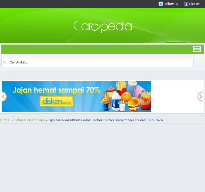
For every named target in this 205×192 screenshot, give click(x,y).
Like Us (194, 4)
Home (5, 120)
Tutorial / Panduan (29, 120)
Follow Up (171, 4)
